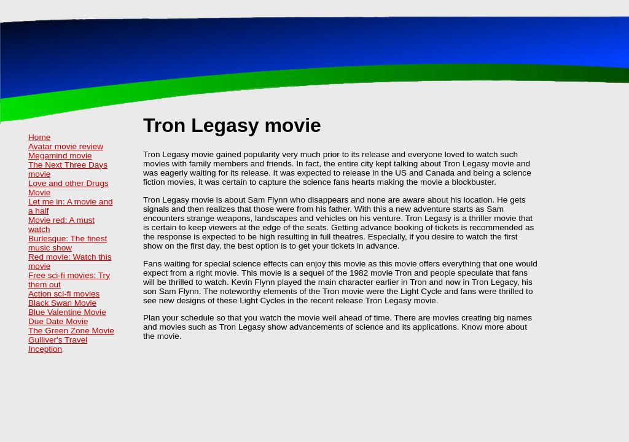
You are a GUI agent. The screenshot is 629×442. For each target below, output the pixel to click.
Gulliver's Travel (57, 339)
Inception (45, 349)
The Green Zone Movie (71, 330)
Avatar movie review (65, 146)
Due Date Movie (58, 321)
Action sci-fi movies (64, 293)
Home (39, 137)
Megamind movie (60, 155)
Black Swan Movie (62, 303)
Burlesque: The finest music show (67, 243)
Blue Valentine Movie (67, 312)
